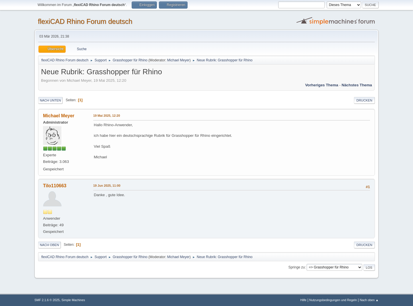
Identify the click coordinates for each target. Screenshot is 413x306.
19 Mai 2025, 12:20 (106, 115)
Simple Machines (73, 300)
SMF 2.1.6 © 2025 (47, 300)
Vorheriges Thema (321, 85)
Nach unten (50, 100)
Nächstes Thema (357, 85)
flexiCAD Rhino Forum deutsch (85, 21)
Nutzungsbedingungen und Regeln (333, 300)
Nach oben (49, 245)
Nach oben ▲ (369, 300)
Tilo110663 (54, 185)
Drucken (364, 100)
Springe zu (296, 267)
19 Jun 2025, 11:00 (106, 185)
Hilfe (303, 300)
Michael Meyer (178, 60)
